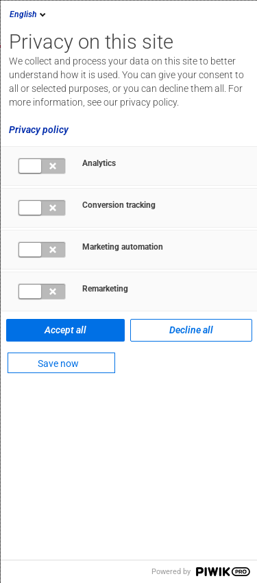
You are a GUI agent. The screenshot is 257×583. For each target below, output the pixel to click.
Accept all (65, 329)
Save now (58, 363)
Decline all (191, 329)
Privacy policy (39, 129)
